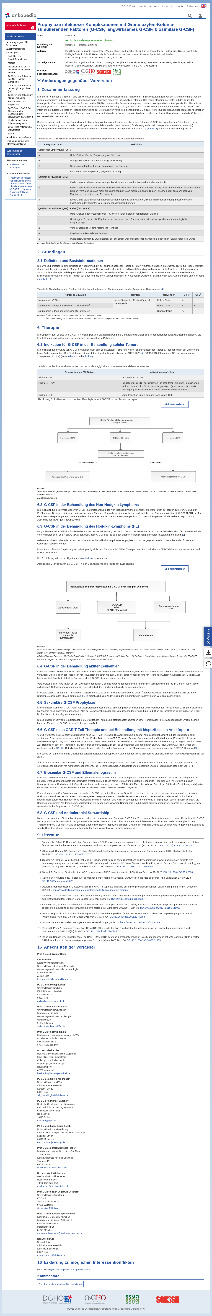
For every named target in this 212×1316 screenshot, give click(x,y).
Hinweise (180, 6)
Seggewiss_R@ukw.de (48, 1208)
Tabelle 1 (152, 128)
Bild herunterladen (174, 404)
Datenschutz (167, 6)
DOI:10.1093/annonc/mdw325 (57, 881)
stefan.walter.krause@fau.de (51, 1026)
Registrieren (192, 6)
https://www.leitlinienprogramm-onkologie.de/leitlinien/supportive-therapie (90, 890)
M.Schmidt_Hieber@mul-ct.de (52, 1167)
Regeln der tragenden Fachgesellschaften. (70, 1269)
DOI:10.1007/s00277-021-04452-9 (135, 866)
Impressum (154, 6)
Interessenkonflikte (88, 45)
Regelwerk (70, 45)
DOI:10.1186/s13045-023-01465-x (145, 940)
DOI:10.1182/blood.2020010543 (102, 931)
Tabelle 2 (42, 279)
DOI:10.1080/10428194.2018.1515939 (160, 907)
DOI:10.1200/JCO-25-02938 (178, 872)
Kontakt (142, 6)
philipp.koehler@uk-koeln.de (51, 1001)
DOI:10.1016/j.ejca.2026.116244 (175, 845)
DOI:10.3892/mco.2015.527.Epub (127, 916)
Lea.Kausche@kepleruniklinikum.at (54, 979)
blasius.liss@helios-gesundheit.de (53, 1073)
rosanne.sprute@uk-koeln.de (51, 1255)
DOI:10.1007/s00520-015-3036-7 (128, 899)
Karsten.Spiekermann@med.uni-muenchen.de (59, 1233)
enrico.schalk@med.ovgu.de (51, 1142)
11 (58, 748)
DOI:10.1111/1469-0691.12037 (75, 854)
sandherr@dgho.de (46, 1120)
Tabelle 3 (72, 356)
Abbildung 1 (88, 356)
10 (196, 748)
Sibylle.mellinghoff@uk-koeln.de (52, 1095)
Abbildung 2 (88, 558)
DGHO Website (129, 6)
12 (62, 748)
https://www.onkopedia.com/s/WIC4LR (140, 922)
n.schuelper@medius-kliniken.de (53, 1186)
